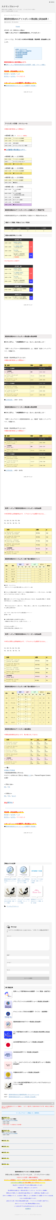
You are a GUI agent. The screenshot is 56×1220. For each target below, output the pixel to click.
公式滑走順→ (10, 400)
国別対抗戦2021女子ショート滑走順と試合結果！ (22, 1097)
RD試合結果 (19, 55)
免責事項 (28, 1208)
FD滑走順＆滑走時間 (21, 54)
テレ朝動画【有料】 (19, 246)
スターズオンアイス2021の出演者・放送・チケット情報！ (37, 881)
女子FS (13, 76)
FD (9, 787)
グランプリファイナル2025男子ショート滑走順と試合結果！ (31, 1001)
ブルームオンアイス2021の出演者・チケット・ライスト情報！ (24, 901)
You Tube (16, 250)
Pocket (18, 26)
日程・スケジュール (21, 49)
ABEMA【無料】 (18, 242)
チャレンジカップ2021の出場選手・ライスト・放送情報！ (30, 1011)
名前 (8, 955)
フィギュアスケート (13, 906)
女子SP (13, 74)
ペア (18, 74)
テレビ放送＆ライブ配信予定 (23, 51)
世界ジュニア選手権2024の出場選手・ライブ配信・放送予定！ (32, 991)
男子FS (6, 76)
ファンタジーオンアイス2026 (10, 1120)
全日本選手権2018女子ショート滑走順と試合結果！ (28, 1042)
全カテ (14, 796)
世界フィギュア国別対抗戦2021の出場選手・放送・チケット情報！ (26, 64)
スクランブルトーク (10, 6)
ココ (29, 775)
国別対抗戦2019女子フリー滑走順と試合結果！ (27, 1021)
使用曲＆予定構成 (9, 770)
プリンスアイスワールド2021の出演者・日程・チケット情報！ (10, 901)
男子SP (6, 74)
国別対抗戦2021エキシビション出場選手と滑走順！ (21, 85)
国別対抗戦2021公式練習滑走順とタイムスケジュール (10, 881)
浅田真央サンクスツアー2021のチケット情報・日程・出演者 (37, 901)
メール (9, 962)
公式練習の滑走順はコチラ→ (16, 150)
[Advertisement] (28, 106)
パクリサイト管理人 (17, 1182)
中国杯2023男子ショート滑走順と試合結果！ (26, 1072)
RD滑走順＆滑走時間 (21, 52)
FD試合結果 (19, 57)
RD (5, 787)
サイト (8, 970)
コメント (9, 936)
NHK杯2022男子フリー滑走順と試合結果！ (26, 1052)
